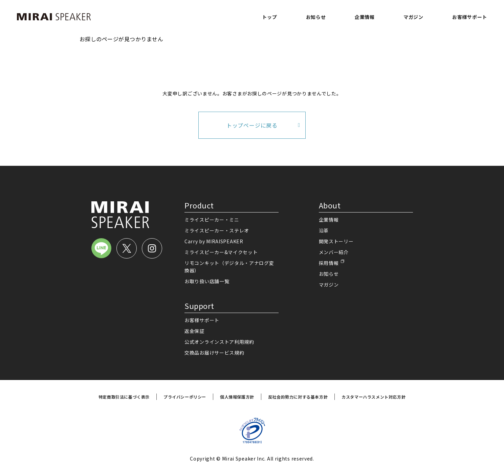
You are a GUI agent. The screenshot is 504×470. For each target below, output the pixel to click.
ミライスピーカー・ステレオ (216, 230)
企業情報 (365, 17)
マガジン (413, 17)
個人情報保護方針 (237, 397)
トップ (269, 17)
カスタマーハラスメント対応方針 (374, 397)
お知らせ (316, 17)
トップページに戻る (252, 125)
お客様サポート (469, 17)
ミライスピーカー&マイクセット (221, 252)
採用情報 (329, 263)
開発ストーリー (336, 241)
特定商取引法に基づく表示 (124, 397)
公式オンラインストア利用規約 (219, 341)
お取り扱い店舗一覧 (206, 281)
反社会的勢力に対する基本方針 (298, 397)
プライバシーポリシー (184, 397)
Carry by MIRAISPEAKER (213, 241)
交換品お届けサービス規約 (214, 352)
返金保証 (194, 331)
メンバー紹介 (334, 252)
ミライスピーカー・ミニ (211, 219)
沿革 (324, 230)
